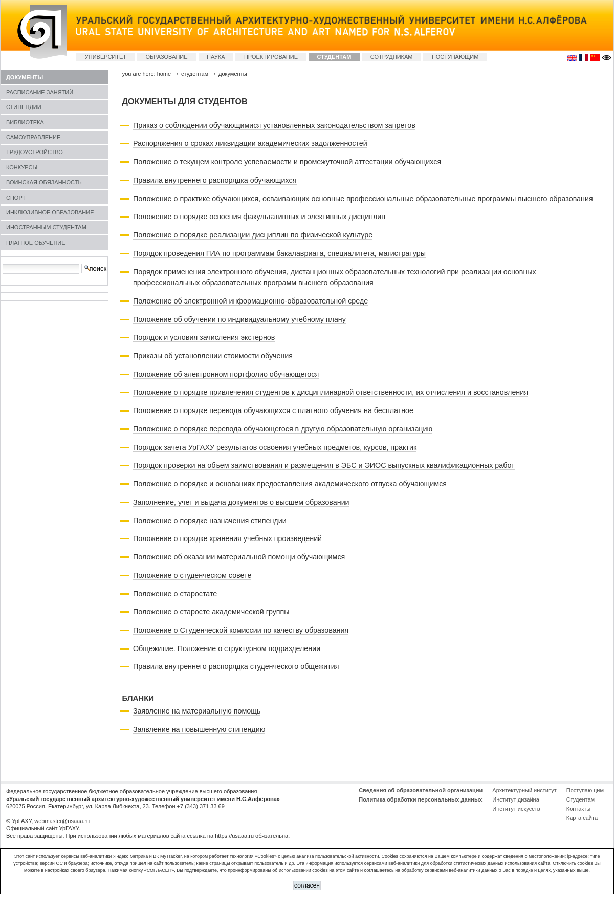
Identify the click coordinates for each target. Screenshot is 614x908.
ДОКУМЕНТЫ (24, 77)
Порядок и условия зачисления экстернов (204, 337)
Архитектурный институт (524, 790)
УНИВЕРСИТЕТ (105, 57)
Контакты (578, 809)
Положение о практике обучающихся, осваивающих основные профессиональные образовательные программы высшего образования (363, 198)
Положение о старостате (175, 594)
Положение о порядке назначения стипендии (210, 520)
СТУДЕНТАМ (334, 57)
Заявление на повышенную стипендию (199, 729)
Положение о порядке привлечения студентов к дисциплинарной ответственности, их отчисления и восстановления (330, 392)
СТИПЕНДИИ (23, 107)
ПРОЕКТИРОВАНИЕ (271, 57)
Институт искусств (516, 809)
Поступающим (585, 790)
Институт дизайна (515, 799)
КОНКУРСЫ (21, 167)
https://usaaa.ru (234, 836)
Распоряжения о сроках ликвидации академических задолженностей (250, 143)
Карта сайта (582, 818)
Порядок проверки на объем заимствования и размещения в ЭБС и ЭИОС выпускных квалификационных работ (324, 465)
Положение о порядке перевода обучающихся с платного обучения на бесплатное (273, 410)
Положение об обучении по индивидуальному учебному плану (239, 319)
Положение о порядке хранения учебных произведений (227, 538)
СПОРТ (16, 197)
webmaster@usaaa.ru (62, 821)
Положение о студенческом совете (192, 575)
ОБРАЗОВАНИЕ (166, 57)
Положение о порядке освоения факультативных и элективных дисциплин (259, 216)
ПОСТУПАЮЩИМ (455, 57)
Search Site (2, 263)
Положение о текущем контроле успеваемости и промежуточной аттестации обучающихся (287, 162)
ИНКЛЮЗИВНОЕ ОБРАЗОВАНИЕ (50, 212)
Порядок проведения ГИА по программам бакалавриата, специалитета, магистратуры (279, 253)
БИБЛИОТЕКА (25, 122)
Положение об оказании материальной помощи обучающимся (239, 557)
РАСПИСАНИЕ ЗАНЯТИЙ (39, 92)
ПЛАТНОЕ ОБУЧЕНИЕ (35, 243)
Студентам (580, 799)
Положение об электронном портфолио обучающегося (226, 374)
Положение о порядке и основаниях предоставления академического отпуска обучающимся (290, 484)
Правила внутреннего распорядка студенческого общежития (236, 666)
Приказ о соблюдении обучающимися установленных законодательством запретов (274, 125)
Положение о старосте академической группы (211, 612)
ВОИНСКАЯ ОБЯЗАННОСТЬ (44, 182)
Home (164, 74)
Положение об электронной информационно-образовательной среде (250, 301)
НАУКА (216, 57)
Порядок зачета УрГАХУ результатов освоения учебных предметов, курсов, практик (274, 447)
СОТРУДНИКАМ (391, 57)
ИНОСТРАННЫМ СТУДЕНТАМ (46, 227)
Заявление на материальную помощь (196, 711)
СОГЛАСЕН (307, 885)
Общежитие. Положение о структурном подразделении (226, 648)
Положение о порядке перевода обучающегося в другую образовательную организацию (282, 429)
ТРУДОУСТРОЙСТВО (34, 152)
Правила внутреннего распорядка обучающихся (215, 180)
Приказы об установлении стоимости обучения (213, 356)
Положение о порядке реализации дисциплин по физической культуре (252, 235)
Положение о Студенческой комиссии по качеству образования (240, 630)
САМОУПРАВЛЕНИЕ (33, 137)
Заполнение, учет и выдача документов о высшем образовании (241, 502)
